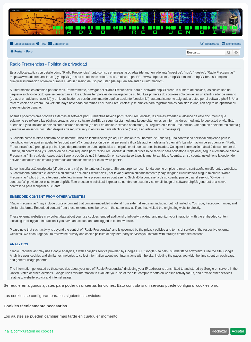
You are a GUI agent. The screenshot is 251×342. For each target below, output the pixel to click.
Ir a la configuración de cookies (28, 331)
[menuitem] (41, 44)
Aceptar (238, 331)
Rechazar (219, 331)
